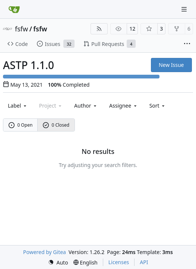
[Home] (14, 9)
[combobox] (17, 105)
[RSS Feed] (99, 28)
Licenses (118, 262)
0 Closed (56, 125)
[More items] (187, 44)
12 (132, 28)
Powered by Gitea (44, 252)
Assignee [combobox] (123, 105)
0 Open (21, 125)
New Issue (171, 64)
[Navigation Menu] (184, 9)
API (144, 262)
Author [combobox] (86, 105)
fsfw (21, 29)
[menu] (158, 105)
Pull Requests (109, 44)
